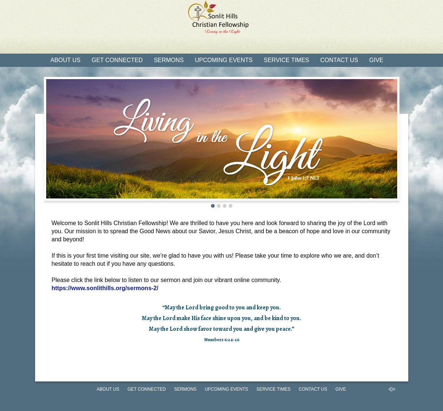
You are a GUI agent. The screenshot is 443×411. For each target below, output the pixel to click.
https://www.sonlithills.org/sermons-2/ (105, 288)
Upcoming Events (223, 60)
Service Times (286, 60)
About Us (66, 60)
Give (376, 60)
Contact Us (339, 60)
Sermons (169, 60)
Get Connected (117, 60)
